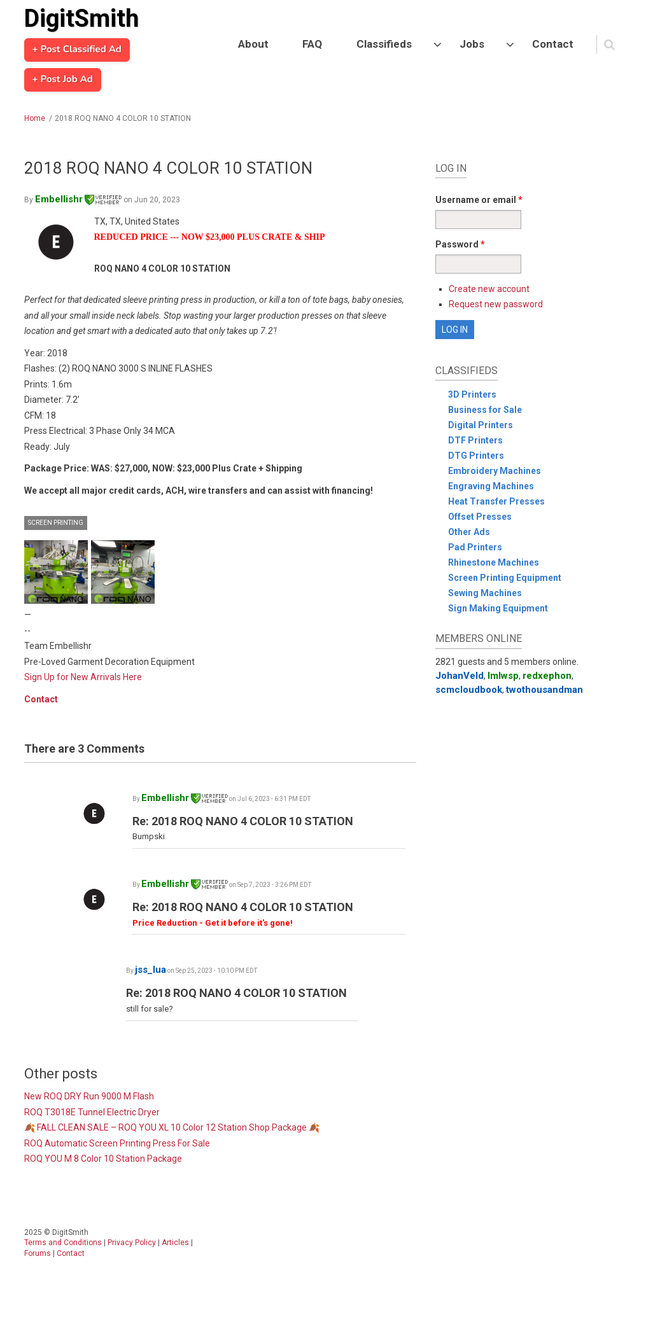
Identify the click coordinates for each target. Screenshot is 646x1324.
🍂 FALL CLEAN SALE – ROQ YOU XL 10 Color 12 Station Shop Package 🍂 (171, 1127)
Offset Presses (480, 517)
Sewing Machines (485, 593)
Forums (37, 1253)
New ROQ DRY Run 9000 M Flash (89, 1096)
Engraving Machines (491, 486)
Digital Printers (480, 425)
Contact (552, 44)
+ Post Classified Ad (77, 49)
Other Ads (469, 532)
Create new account (489, 289)
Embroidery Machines (494, 471)
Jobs (472, 44)
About (253, 44)
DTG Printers (476, 455)
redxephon (547, 675)
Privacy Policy (132, 1242)
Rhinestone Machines (493, 562)
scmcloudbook (468, 689)
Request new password (496, 304)
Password (460, 244)
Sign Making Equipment (498, 608)
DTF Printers (475, 440)
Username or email (479, 200)
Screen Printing (55, 522)
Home (34, 118)
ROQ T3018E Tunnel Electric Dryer (92, 1112)
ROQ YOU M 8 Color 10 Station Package (103, 1158)
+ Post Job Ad (62, 79)
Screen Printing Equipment (504, 578)
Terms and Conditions (63, 1242)
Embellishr (78, 199)
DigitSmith (81, 18)
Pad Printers (475, 547)
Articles (175, 1242)
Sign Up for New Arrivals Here (83, 677)
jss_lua (150, 969)
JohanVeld (459, 675)
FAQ (312, 44)
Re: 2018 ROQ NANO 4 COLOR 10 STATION (242, 821)
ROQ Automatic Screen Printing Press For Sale (117, 1143)
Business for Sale (485, 410)
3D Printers (472, 394)
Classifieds (384, 44)
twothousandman (544, 689)
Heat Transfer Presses (496, 501)
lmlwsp (503, 675)
